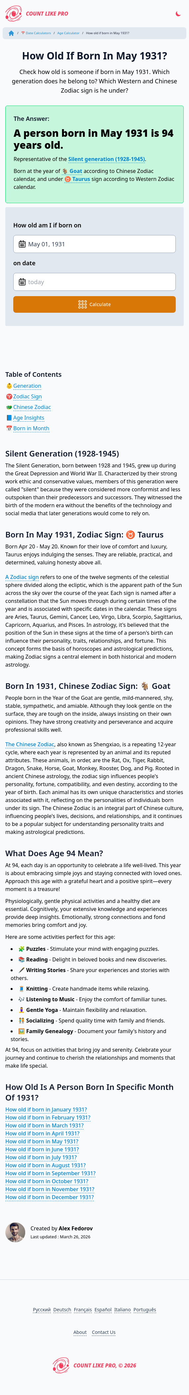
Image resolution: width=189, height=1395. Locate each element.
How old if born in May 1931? (41, 1141)
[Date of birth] (94, 244)
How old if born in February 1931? (48, 1117)
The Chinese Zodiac (29, 744)
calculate (94, 304)
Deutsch (62, 1309)
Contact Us (103, 1332)
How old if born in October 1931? (46, 1181)
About (80, 1332)
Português (145, 1309)
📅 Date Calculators (36, 33)
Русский (42, 1309)
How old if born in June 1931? (42, 1149)
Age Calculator (68, 33)
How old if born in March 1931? (44, 1125)
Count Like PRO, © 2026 (94, 1365)
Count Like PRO (36, 13)
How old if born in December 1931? (49, 1197)
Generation (27, 385)
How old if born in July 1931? (41, 1157)
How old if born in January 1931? (46, 1109)
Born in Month (31, 428)
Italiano (122, 1309)
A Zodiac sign (22, 577)
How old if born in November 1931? (49, 1189)
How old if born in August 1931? (45, 1165)
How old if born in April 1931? (42, 1133)
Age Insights (28, 417)
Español (103, 1309)
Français (83, 1309)
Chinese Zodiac (32, 407)
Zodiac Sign (27, 396)
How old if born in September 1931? (50, 1173)
